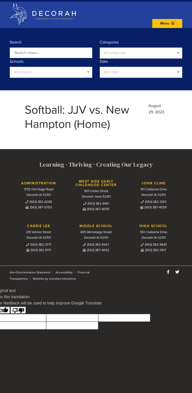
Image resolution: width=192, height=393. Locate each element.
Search (16, 42)
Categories (109, 42)
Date (104, 61)
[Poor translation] (18, 310)
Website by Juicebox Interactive (54, 278)
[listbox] (141, 53)
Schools (17, 61)
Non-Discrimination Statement (30, 272)
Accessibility (64, 272)
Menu (167, 23)
